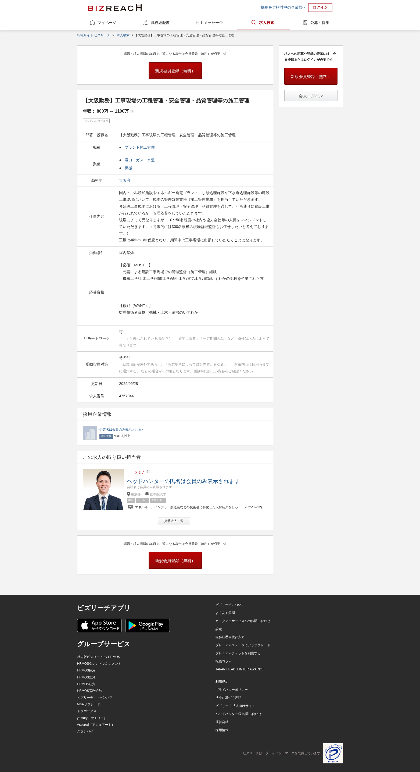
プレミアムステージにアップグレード (243, 645)
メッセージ (213, 22)
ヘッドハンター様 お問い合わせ (238, 714)
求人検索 (266, 22)
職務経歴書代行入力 (230, 637)
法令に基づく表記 (228, 698)
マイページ (107, 22)
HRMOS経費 (86, 684)
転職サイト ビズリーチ (93, 35)
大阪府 (125, 180)
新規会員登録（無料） (175, 71)
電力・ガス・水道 (140, 160)
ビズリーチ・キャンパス (95, 697)
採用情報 (222, 730)
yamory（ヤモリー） (92, 718)
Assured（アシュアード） (96, 725)
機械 (128, 168)
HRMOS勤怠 (86, 677)
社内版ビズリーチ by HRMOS (98, 657)
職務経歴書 (160, 22)
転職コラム (224, 661)
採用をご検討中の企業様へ (283, 7)
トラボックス (86, 711)
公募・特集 (319, 22)
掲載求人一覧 (174, 521)
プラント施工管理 (140, 147)
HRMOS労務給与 (89, 691)
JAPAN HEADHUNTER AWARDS (240, 669)
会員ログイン (311, 96)
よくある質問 (225, 613)
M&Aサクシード (88, 704)
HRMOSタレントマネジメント (99, 664)
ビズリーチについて (230, 605)
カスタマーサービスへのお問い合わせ (243, 621)
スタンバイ (85, 731)
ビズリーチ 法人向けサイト (235, 706)
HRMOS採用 (86, 670)
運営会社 (222, 722)
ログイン (320, 7)
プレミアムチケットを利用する (238, 653)
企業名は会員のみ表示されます (122, 429)
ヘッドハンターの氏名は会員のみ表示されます (183, 481)
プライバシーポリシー (232, 690)
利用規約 (222, 682)
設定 (219, 629)
